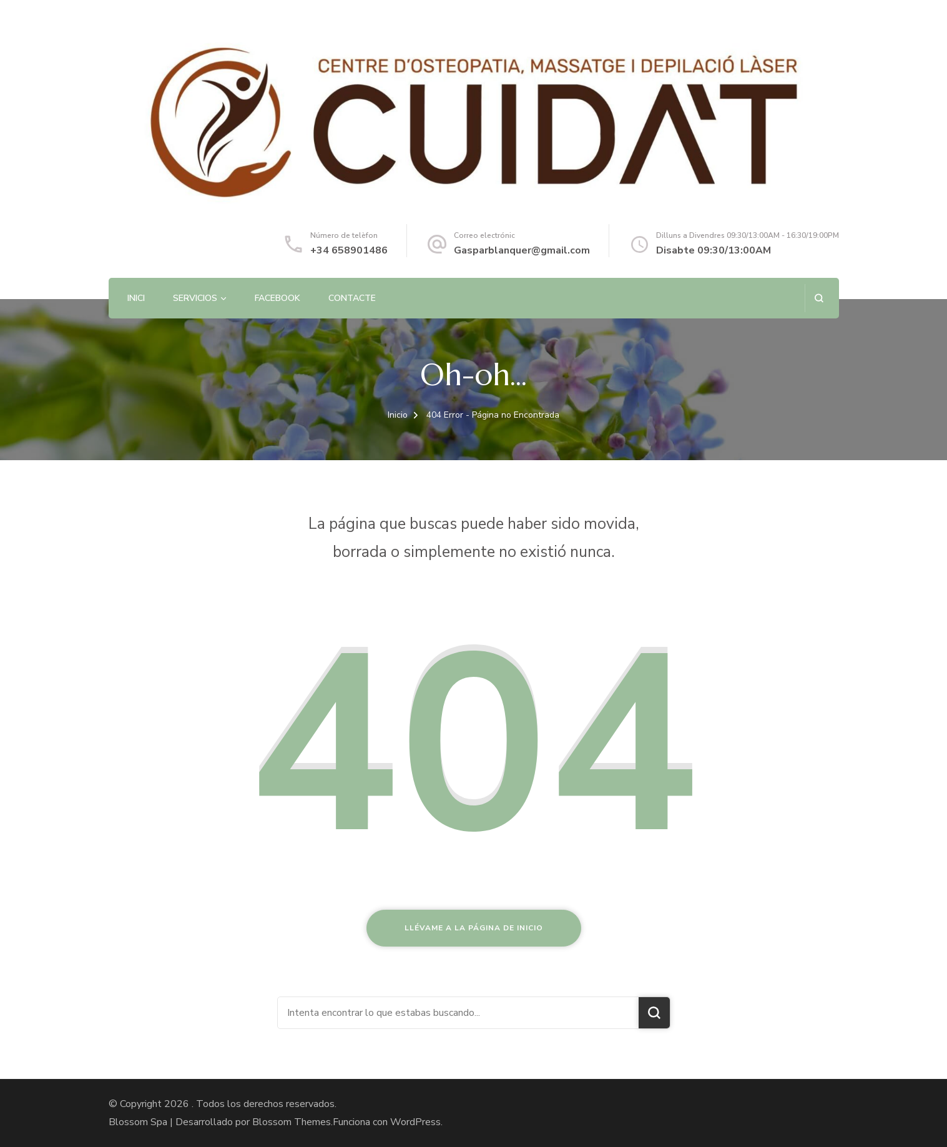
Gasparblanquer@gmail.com (522, 250)
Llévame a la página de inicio (474, 928)
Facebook (277, 298)
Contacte (352, 298)
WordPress (415, 1122)
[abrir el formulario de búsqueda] (819, 298)
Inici (136, 298)
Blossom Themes (291, 1122)
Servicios (195, 298)
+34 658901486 (349, 250)
